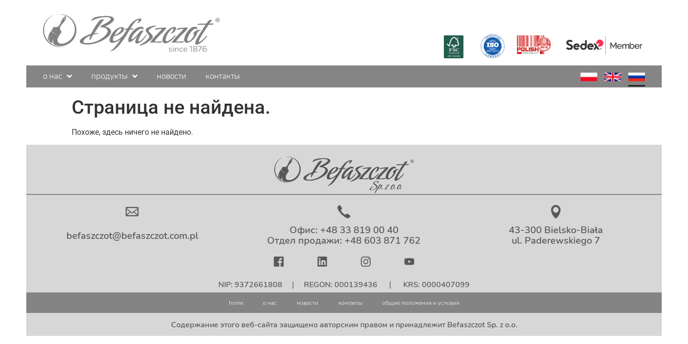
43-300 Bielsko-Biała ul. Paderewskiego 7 (556, 235)
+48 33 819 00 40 (359, 230)
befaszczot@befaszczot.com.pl (132, 235)
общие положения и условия (447, 302)
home (197, 302)
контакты (222, 76)
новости (171, 76)
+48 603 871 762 (382, 240)
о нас (57, 76)
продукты (114, 76)
